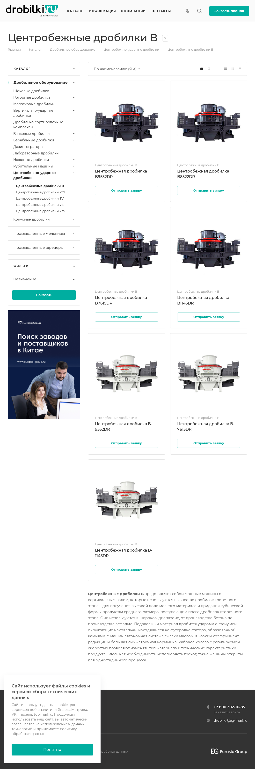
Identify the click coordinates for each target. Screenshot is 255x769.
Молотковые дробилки (44, 104)
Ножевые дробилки (44, 160)
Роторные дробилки (44, 97)
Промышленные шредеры (45, 247)
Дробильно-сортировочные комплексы (44, 124)
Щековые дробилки (44, 91)
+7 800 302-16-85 (229, 707)
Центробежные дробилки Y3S (40, 211)
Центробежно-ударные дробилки (44, 175)
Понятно (52, 749)
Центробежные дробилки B (40, 186)
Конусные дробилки (44, 219)
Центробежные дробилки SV (40, 198)
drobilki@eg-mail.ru (230, 720)
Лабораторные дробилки (36, 153)
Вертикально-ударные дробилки (44, 113)
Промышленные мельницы (45, 233)
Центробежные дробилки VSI (40, 205)
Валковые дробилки (44, 134)
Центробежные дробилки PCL (41, 192)
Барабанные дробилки (44, 140)
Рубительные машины (44, 166)
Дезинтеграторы (28, 147)
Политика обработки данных (104, 751)
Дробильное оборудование (45, 82)
